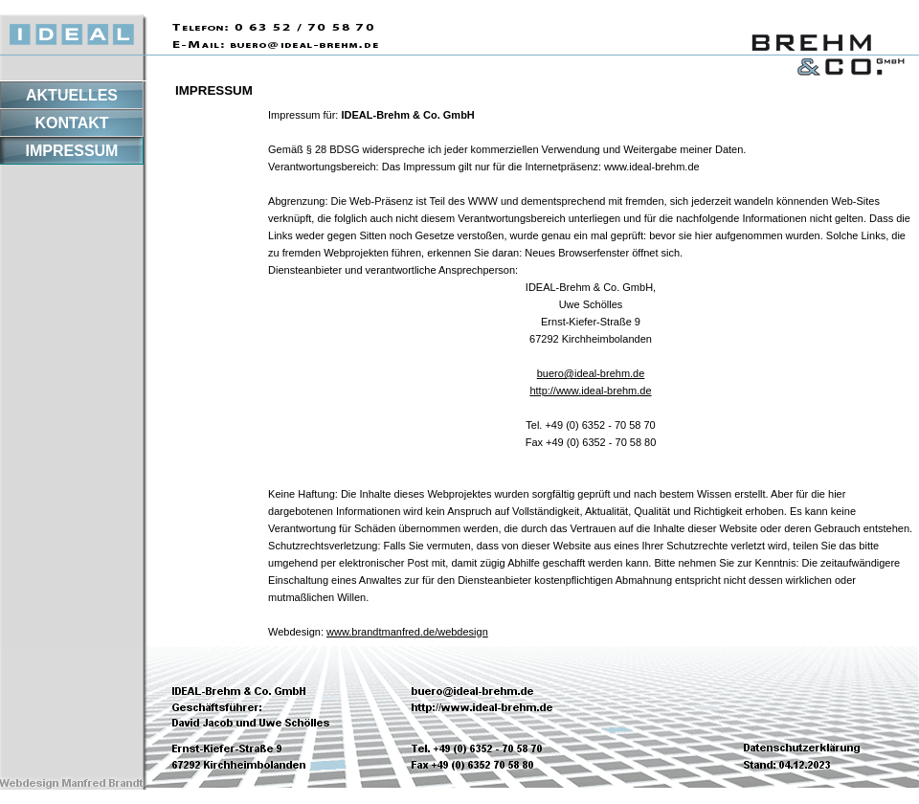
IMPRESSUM (72, 151)
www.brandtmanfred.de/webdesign (407, 631)
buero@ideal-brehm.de (591, 373)
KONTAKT (71, 123)
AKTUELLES (72, 95)
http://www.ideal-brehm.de (590, 390)
